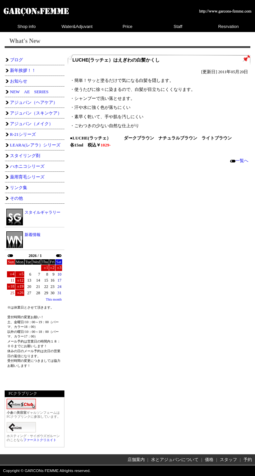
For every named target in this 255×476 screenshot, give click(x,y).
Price (127, 26)
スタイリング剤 (25, 155)
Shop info (27, 26)
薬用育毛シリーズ (27, 176)
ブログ (16, 59)
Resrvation (228, 26)
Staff (178, 26)
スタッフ (228, 459)
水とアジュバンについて (175, 459)
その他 (16, 198)
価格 (209, 459)
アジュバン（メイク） (31, 123)
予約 (247, 459)
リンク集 (18, 187)
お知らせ (18, 81)
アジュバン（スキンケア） (36, 113)
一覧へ (239, 160)
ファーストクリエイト (39, 440)
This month (54, 299)
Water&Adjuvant (76, 26)
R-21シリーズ (23, 134)
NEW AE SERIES (29, 91)
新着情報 (33, 235)
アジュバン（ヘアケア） (33, 102)
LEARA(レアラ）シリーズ (35, 144)
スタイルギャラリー (42, 212)
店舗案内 (136, 459)
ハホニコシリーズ (27, 166)
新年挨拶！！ (23, 70)
